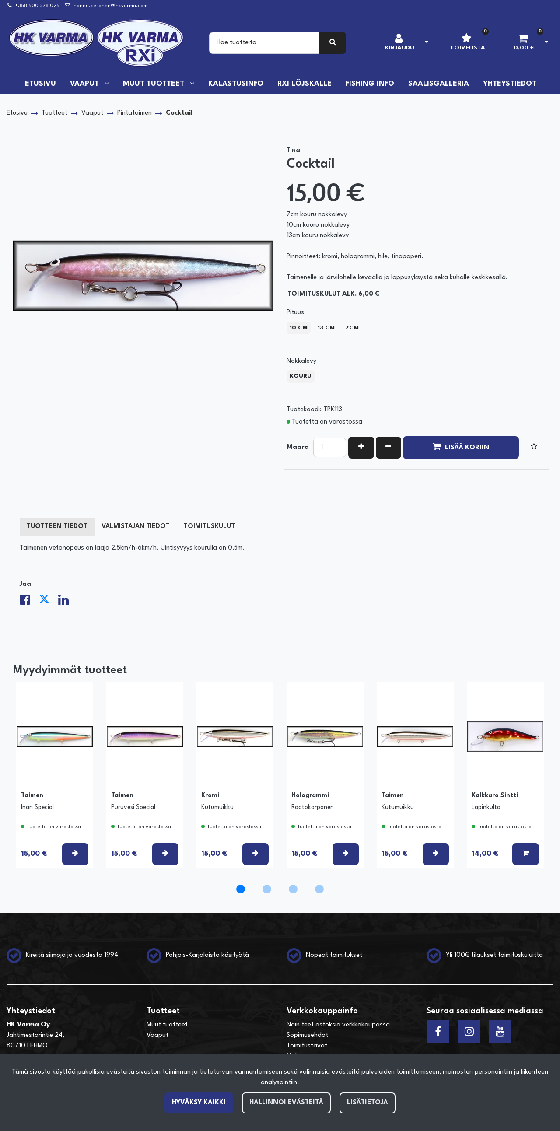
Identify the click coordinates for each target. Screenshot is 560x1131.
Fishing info (370, 84)
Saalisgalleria (438, 84)
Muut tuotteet (154, 84)
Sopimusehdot (307, 1035)
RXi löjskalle (304, 84)
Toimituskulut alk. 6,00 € (333, 294)
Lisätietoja (367, 1102)
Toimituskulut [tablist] (209, 526)
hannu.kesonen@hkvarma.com (110, 6)
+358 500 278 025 (37, 6)
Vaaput (85, 84)
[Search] (264, 43)
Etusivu (40, 84)
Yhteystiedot (509, 84)
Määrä (298, 447)
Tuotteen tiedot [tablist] (57, 526)
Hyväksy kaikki (199, 1102)
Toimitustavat (307, 1046)
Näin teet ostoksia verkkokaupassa (338, 1025)
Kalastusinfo (235, 84)
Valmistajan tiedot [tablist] (136, 526)
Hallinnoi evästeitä (286, 1102)
